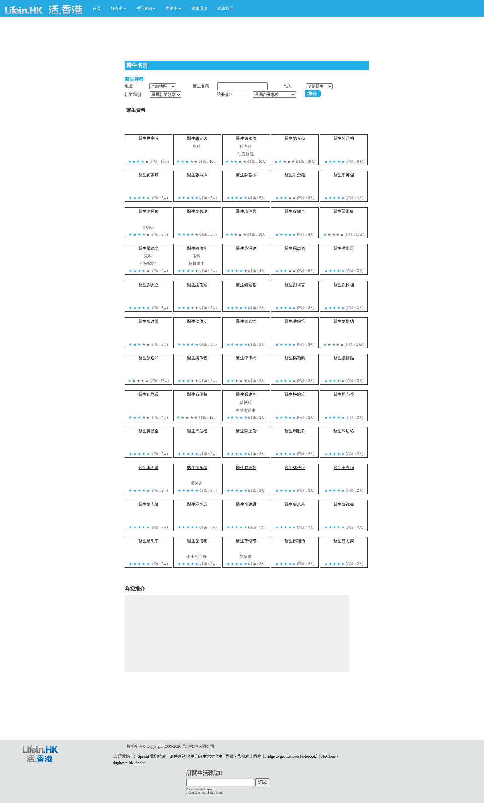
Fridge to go (274, 756)
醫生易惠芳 (246, 467)
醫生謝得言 (295, 285)
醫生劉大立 (149, 285)
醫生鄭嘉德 (246, 321)
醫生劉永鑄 (197, 467)
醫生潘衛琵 (344, 248)
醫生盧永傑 (246, 138)
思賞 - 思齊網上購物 (243, 756)
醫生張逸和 (149, 358)
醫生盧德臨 (344, 358)
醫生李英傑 (344, 175)
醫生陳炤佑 (344, 431)
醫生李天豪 (149, 467)
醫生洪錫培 (295, 321)
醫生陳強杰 (246, 175)
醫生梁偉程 (197, 358)
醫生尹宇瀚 (149, 138)
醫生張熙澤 (197, 175)
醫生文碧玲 (197, 211)
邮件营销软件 (182, 756)
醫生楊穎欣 (295, 358)
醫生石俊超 (197, 394)
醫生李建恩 (246, 504)
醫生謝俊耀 (197, 285)
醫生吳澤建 (246, 248)
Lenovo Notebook (301, 756)
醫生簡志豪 (344, 541)
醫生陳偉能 (197, 248)
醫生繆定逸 (197, 138)
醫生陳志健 (149, 504)
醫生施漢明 (197, 541)
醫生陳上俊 (246, 431)
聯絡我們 (225, 8)
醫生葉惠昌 (295, 504)
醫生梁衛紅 (344, 211)
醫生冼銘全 (295, 211)
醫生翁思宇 (149, 541)
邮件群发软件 (210, 756)
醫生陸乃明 (344, 138)
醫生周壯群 (295, 431)
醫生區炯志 (197, 504)
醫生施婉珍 (295, 394)
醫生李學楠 (246, 358)
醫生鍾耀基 (246, 285)
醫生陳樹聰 (344, 321)
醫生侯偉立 (197, 321)
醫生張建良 (246, 394)
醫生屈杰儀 (295, 248)
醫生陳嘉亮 (295, 138)
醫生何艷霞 (149, 394)
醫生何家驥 (149, 175)
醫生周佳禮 (197, 431)
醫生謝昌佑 (149, 211)
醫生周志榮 (344, 394)
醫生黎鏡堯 (344, 504)
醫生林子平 (295, 467)
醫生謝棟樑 (344, 285)
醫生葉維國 (149, 321)
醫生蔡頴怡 (295, 541)
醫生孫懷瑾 (246, 541)
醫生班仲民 (246, 211)
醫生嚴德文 (149, 248)
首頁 (97, 8)
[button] (118, 8)
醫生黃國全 (149, 431)
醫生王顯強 (344, 467)
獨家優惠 (199, 8)
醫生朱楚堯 (295, 175)
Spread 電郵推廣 (152, 756)
